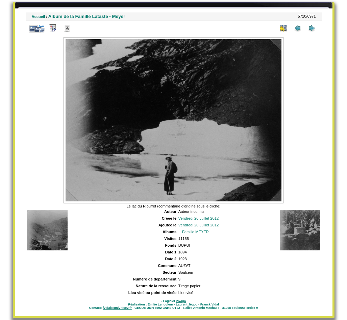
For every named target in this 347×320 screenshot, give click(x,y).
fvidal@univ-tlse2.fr (117, 308)
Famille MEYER (195, 232)
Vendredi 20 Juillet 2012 (198, 218)
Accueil (38, 17)
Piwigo (181, 301)
